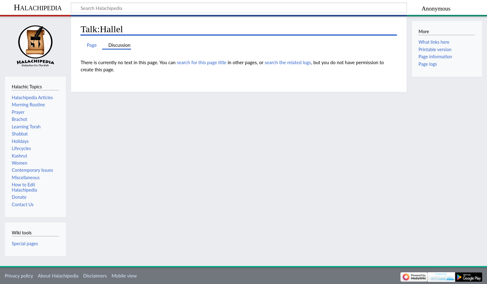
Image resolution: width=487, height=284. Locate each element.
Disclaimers (95, 275)
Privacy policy (19, 275)
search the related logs (288, 62)
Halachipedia (38, 7)
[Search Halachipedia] (239, 8)
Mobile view (124, 275)
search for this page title (201, 62)
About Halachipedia (58, 275)
